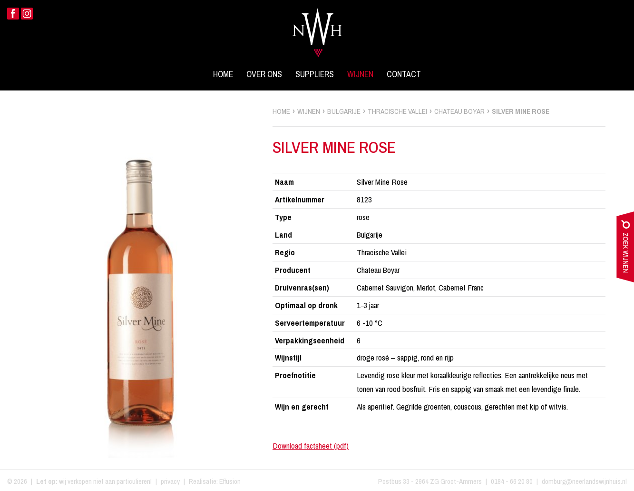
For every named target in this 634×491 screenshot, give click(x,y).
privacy (170, 481)
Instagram (27, 14)
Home (223, 74)
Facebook (13, 14)
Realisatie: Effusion (215, 481)
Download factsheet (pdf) (311, 445)
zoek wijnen (625, 249)
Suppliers (314, 74)
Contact (404, 74)
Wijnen (360, 74)
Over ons (264, 74)
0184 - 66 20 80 (512, 481)
